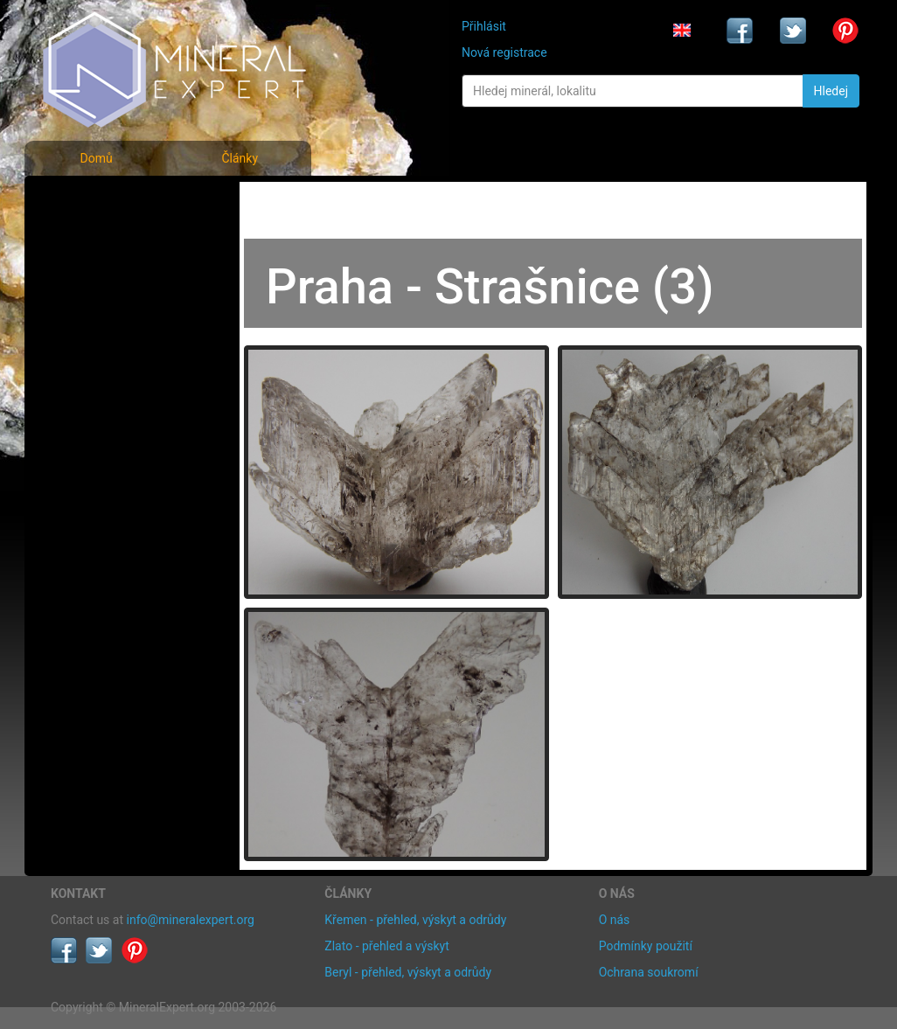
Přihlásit (484, 26)
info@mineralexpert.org (190, 920)
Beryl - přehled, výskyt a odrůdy (407, 972)
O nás (614, 920)
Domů (96, 158)
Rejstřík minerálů (111, 240)
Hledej (831, 91)
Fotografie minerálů (120, 201)
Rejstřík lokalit (101, 317)
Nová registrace (504, 52)
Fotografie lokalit (111, 278)
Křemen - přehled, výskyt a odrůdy (415, 920)
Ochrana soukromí (649, 972)
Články (239, 158)
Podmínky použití (645, 946)
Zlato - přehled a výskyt (386, 946)
